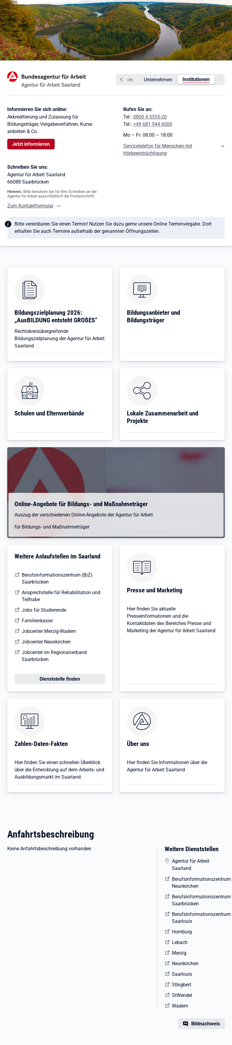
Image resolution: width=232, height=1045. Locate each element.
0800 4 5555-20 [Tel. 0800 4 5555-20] (150, 117)
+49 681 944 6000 (152, 124)
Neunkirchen (185, 963)
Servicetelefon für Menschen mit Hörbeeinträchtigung (157, 149)
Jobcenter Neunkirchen (46, 642)
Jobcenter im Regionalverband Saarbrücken (54, 655)
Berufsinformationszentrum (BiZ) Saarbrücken (57, 578)
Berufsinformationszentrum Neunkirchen (198, 882)
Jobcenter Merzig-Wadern (49, 631)
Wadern (180, 1006)
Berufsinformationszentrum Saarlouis (198, 917)
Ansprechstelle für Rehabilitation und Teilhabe (61, 596)
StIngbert (181, 985)
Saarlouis (182, 974)
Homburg (182, 932)
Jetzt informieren (31, 144)
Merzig (179, 953)
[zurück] (120, 79)
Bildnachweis (205, 1024)
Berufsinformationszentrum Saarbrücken (198, 900)
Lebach (180, 942)
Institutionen (196, 79)
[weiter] (220, 79)
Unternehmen (158, 80)
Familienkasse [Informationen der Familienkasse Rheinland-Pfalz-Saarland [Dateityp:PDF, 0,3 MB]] (37, 620)
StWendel (182, 995)
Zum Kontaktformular (30, 206)
